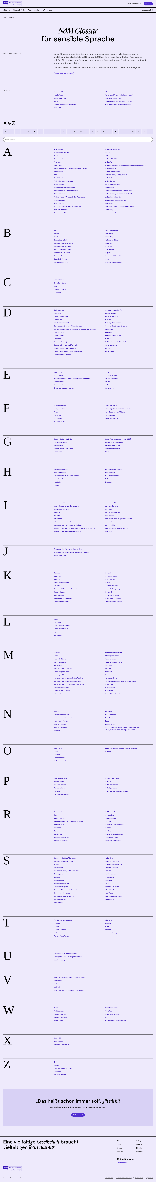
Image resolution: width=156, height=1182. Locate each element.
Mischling (108, 668)
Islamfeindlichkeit (111, 506)
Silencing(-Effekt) (111, 868)
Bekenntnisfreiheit (60, 240)
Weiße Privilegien (60, 1017)
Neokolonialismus (60, 727)
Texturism (57, 933)
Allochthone (58, 172)
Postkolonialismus (111, 785)
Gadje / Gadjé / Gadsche (63, 439)
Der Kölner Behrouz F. (61, 323)
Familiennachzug (60, 406)
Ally (55, 175)
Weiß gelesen (59, 1011)
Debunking (58, 320)
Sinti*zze (108, 871)
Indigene (57, 515)
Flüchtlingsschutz (111, 406)
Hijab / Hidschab (111, 479)
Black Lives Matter (111, 230)
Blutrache (108, 246)
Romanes (108, 828)
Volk (55, 984)
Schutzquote (58, 874)
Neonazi (57, 730)
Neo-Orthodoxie (60, 724)
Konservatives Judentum (63, 598)
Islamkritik (108, 522)
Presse (119, 1148)
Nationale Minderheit (61, 715)
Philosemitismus (60, 785)
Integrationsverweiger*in (63, 522)
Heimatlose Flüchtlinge (113, 469)
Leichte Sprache (134, 4)
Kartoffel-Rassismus (61, 582)
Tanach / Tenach (60, 930)
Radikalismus (59, 825)
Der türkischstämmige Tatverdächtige (68, 326)
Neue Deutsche (110, 715)
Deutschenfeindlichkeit (62, 355)
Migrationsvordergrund (113, 653)
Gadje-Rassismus (60, 442)
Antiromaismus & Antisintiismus (66, 191)
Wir (106, 1017)
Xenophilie (57, 1038)
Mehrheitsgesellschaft (62, 672)
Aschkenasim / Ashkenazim (64, 213)
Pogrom (57, 791)
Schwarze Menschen (112, 92)
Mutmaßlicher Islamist (113, 694)
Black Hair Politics (60, 259)
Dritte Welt (109, 332)
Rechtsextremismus (61, 837)
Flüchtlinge (58, 418)
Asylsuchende (110, 181)
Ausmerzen (109, 203)
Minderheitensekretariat (113, 662)
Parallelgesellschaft (61, 778)
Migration (57, 101)
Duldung (108, 348)
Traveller (108, 923)
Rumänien (108, 831)
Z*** (55, 1062)
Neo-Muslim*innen (61, 721)
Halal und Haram (60, 472)
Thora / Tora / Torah (61, 936)
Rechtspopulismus (61, 840)
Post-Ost (57, 108)
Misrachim (108, 672)
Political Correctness (61, 794)
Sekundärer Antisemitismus (64, 896)
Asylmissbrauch (110, 178)
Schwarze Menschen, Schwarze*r (66, 890)
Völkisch (57, 987)
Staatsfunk (109, 880)
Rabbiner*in (58, 812)
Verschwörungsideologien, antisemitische (69, 977)
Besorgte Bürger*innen (62, 249)
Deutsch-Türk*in (60, 335)
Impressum (149, 1178)
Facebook (139, 1152)
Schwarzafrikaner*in (61, 883)
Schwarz (57, 877)
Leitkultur (57, 622)
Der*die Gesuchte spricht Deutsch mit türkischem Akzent (75, 329)
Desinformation (59, 332)
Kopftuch (108, 573)
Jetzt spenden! (147, 10)
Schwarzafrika (59, 880)
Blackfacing (109, 234)
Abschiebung (58, 149)
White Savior (58, 1020)
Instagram (140, 1141)
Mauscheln (58, 665)
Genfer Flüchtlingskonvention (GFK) (118, 439)
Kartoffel (57, 579)
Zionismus (57, 1071)
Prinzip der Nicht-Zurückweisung (116, 791)
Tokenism (108, 920)
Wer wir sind (47, 10)
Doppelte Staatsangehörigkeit (116, 326)
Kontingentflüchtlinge (61, 601)
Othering (108, 751)
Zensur (56, 1065)
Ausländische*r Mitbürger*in (115, 200)
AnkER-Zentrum (60, 178)
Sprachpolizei (110, 877)
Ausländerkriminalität (112, 197)
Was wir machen (34, 10)
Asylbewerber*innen (112, 172)
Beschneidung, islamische (63, 243)
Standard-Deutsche (112, 887)
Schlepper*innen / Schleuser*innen (66, 871)
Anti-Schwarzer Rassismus (63, 181)
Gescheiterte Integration (114, 442)
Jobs (119, 1144)
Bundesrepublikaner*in (113, 256)
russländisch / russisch (113, 840)
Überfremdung (59, 960)
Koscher (108, 582)
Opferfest (57, 754)
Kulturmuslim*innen (112, 595)
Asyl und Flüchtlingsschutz (114, 159)
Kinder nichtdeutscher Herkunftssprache (69, 589)
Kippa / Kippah (59, 592)
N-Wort (56, 711)
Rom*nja (108, 821)
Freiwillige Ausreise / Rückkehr (116, 412)
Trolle (107, 926)
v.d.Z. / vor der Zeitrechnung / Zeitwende (68, 990)
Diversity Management (113, 323)
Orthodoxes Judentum (62, 761)
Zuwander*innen (60, 1075)
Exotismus (108, 385)
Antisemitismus (59, 194)
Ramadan (57, 828)
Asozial (107, 152)
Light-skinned (59, 632)
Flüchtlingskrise (59, 421)
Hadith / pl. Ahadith (61, 469)
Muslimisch (109, 691)
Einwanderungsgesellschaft (64, 388)
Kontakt (120, 1152)
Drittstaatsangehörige (113, 335)
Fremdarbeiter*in (111, 415)
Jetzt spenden (78, 1115)
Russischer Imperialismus (114, 834)
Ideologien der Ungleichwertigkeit (66, 506)
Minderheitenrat (110, 659)
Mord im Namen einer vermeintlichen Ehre (120, 681)
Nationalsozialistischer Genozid (65, 718)
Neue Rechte (109, 718)
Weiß (56, 1008)
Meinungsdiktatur (60, 675)
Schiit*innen (58, 868)
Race (56, 815)
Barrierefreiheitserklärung (124, 1178)
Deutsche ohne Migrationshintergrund (68, 351)
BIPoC (56, 230)
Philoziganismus (60, 788)
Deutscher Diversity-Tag (113, 310)
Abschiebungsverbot (61, 152)
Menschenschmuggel (61, 687)
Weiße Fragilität (60, 1014)
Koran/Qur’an (110, 579)
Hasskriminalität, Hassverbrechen (66, 476)
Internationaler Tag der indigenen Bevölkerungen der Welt (75, 528)
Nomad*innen (110, 724)
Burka (107, 259)
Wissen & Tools (19, 10)
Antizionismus (59, 203)
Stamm (107, 883)
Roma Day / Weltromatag (114, 825)
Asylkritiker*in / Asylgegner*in (116, 175)
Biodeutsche (58, 256)
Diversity (108, 320)
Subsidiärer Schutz (111, 890)
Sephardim (109, 858)
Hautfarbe (57, 482)
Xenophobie (58, 1041)
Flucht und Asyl (59, 92)
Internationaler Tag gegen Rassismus (67, 531)
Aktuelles (6, 10)
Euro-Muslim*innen (112, 378)
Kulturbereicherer (111, 586)
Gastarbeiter (58, 445)
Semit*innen (58, 902)
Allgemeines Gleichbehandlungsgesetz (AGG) (70, 168)
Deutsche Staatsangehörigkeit (65, 348)
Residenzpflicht (110, 818)
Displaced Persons (111, 316)
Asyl (106, 156)
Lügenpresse (58, 635)
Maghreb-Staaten (60, 659)
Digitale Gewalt (110, 313)
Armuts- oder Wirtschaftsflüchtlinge (67, 206)
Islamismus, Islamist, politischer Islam (118, 519)
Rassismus (58, 834)
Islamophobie (110, 525)
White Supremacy (111, 1008)
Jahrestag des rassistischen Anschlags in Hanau (71, 552)
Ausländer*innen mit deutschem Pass (118, 191)
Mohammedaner (111, 678)
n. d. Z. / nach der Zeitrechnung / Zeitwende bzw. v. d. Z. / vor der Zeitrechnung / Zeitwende (122, 728)
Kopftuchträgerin (111, 576)
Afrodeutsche (59, 159)
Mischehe (108, 665)
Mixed (107, 675)
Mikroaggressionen (112, 656)
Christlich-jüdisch (60, 283)
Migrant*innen (59, 694)
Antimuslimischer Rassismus (64, 187)
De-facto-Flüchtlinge (61, 316)
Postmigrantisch (111, 788)
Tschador (108, 930)
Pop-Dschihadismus (112, 778)
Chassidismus (59, 280)
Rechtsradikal (110, 812)
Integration (58, 519)
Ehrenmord (58, 372)
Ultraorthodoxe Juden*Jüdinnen (65, 954)
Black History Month (61, 262)
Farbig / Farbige (59, 409)
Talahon (57, 923)
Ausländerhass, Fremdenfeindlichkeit (118, 194)
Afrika (56, 156)
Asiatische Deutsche (112, 149)
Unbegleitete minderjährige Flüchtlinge (68, 957)
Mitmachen (121, 1141)
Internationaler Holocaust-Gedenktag (68, 525)
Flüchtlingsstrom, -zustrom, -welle (117, 409)
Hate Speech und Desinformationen (118, 104)
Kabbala (57, 573)
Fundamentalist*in (111, 418)
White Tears (109, 1011)
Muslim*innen (59, 95)
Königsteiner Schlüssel (113, 598)
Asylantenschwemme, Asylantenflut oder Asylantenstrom (126, 165)
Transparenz (109, 1178)
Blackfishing (109, 237)
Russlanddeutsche (111, 837)
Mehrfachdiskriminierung (63, 668)
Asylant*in (108, 162)
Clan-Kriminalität (60, 289)
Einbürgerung (59, 375)
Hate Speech (58, 479)
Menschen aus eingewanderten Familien (68, 678)
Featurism (57, 415)
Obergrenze (58, 748)
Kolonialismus (59, 595)
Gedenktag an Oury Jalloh (63, 449)
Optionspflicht (59, 758)
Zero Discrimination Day (63, 1068)
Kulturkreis (109, 592)
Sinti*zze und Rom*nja (113, 98)
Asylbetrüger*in (110, 168)
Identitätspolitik (60, 503)
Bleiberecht (109, 243)
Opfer (56, 751)
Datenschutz (139, 1178)
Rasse (56, 831)
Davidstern (58, 313)
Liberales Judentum (61, 629)
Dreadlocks (109, 329)
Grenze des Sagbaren (112, 449)
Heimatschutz (110, 472)
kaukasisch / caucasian (113, 601)
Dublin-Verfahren (111, 345)
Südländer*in (109, 899)
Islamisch (108, 509)
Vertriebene (58, 981)
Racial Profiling (59, 818)
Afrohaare (57, 162)
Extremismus (109, 388)
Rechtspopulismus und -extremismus (118, 101)
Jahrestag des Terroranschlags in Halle (68, 549)
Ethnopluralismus (111, 375)
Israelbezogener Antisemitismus (116, 528)
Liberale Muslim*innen (62, 625)
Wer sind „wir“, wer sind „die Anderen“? (119, 95)
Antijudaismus (59, 184)
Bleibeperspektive (111, 240)
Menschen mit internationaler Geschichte (69, 684)
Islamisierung (109, 515)
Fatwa (56, 412)
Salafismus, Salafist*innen (63, 861)
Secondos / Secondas (62, 893)
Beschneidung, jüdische (62, 246)
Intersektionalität (111, 503)
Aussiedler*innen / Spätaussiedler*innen (119, 206)
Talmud (56, 926)
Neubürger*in (109, 711)
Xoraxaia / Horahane (61, 1044)
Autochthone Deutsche (113, 213)
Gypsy (107, 452)
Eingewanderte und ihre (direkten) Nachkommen (72, 378)
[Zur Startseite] (12, 3)
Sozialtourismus (110, 874)
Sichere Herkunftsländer (113, 864)
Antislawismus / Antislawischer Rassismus (69, 197)
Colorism (57, 292)
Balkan (56, 234)
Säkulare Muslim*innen (113, 896)
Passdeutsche (59, 782)
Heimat (56, 485)
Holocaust (108, 482)
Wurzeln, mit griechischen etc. (116, 1020)
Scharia (56, 864)
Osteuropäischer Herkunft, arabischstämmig (121, 748)
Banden (56, 237)
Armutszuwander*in (61, 210)
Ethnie (107, 372)
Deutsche (57, 339)
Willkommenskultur (112, 1014)
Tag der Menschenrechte (63, 920)
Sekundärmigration (61, 899)
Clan (55, 286)
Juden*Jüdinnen (60, 98)
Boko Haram (109, 249)
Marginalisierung (60, 662)
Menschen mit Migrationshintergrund (67, 681)
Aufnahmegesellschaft (113, 184)
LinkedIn (139, 1144)
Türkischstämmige (111, 933)
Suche (147, 4)
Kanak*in (57, 576)
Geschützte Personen (112, 445)
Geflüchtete (58, 452)
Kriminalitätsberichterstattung (65, 104)
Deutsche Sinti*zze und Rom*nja (66, 345)
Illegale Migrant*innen (62, 509)
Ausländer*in (109, 187)
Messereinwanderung (62, 691)
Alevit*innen (58, 165)
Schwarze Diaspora (61, 887)
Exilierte (107, 382)
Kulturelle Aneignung (112, 589)
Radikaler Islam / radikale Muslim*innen (68, 821)
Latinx (56, 619)
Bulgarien (108, 253)
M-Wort (57, 653)
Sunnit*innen (109, 893)
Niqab (107, 721)
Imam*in (57, 512)
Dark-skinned (59, 310)
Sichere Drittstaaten (112, 861)
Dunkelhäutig (109, 351)
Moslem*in (109, 684)
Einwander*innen (60, 385)
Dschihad (108, 339)
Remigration (109, 815)
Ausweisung (109, 210)
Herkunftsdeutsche (112, 476)
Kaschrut (57, 586)
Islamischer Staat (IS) (112, 512)
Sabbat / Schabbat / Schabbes (65, 858)
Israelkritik (108, 531)
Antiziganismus (59, 200)
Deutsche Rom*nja (61, 342)
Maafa (56, 656)
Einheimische (59, 382)
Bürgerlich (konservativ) (113, 262)
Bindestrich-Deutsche (62, 253)
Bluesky (139, 1148)
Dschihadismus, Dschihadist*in (116, 342)
